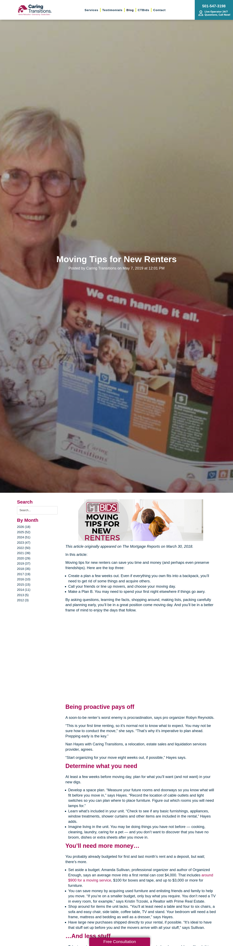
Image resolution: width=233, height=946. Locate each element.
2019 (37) (23, 563)
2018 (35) (23, 569)
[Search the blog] (37, 510)
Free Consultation (119, 941)
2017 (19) (23, 574)
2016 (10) (23, 579)
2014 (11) (23, 589)
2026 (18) (23, 527)
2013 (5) (23, 595)
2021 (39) (23, 553)
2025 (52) (23, 532)
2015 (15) (23, 584)
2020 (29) (23, 558)
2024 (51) (23, 537)
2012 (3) (23, 600)
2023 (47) (23, 542)
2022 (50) (23, 548)
